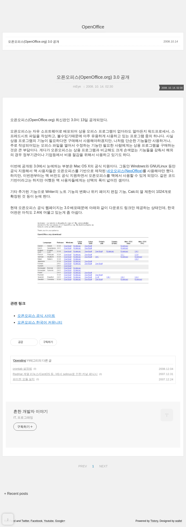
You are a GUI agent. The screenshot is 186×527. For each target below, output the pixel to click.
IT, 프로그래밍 (23, 417)
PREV (82, 465)
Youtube (49, 521)
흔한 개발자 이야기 (30, 411)
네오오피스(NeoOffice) (125, 171)
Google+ (60, 521)
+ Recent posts (16, 493)
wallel (178, 521)
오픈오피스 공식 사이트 (36, 316)
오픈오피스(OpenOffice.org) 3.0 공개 (33, 41)
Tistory (154, 521)
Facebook (36, 521)
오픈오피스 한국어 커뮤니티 (39, 322)
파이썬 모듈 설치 (24, 379)
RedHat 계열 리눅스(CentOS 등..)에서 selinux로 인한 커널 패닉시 (55, 374)
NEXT (103, 465)
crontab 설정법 (22, 368)
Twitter (25, 521)
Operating (19, 360)
